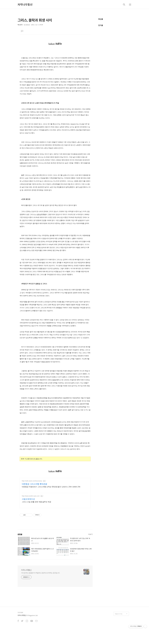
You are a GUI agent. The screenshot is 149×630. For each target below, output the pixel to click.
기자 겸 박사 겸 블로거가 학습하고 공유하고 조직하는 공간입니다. (40, 573)
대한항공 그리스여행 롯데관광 (34, 484)
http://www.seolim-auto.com (31, 496)
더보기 (90, 534)
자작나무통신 (25, 4)
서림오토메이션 (28, 499)
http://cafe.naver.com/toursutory (32, 481)
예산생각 (20, 25)
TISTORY (20, 612)
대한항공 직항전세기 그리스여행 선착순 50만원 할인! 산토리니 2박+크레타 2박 (51, 487)
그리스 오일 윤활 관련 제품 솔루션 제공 (36, 502)
